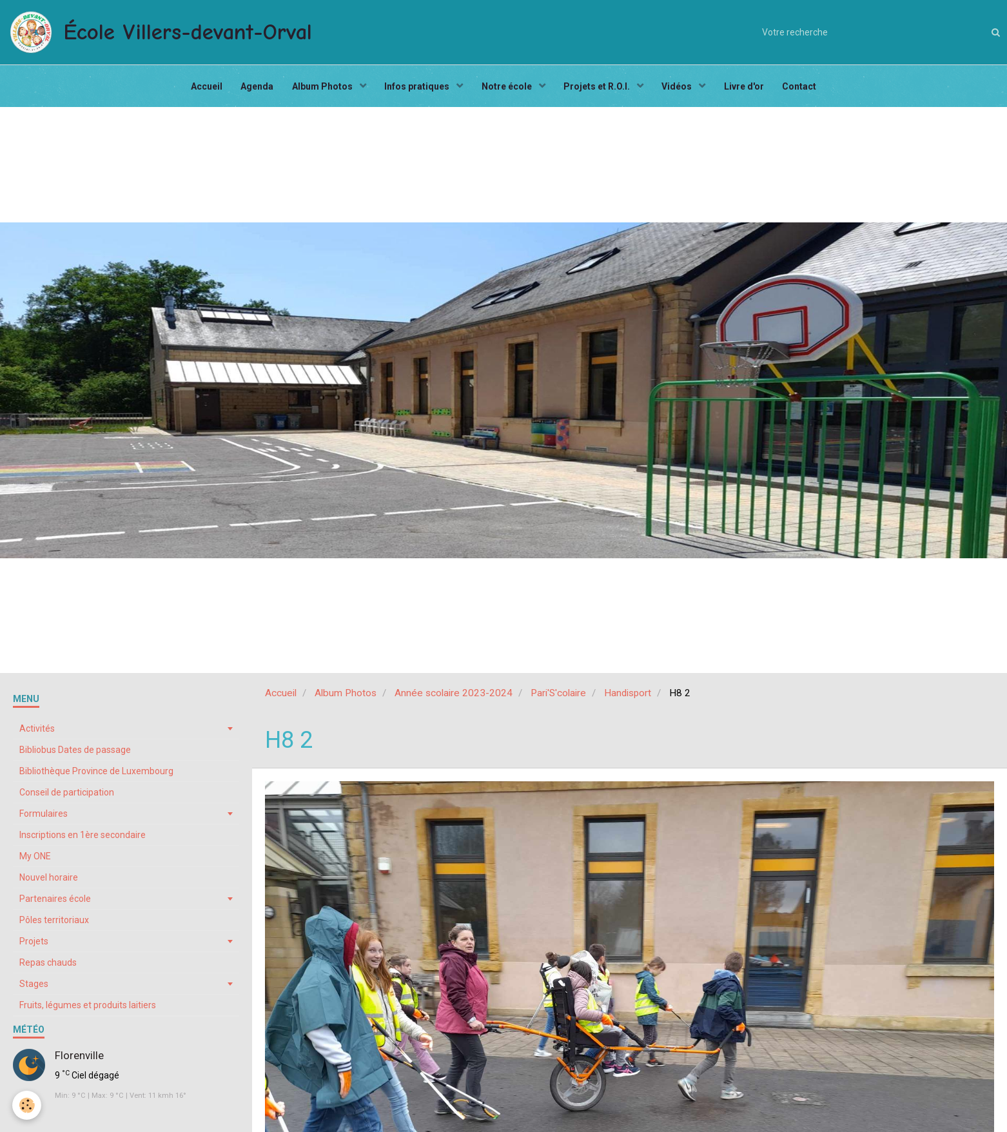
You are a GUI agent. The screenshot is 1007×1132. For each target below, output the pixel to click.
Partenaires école (55, 902)
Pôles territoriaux (54, 923)
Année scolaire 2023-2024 (454, 696)
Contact (804, 88)
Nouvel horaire (48, 880)
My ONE (35, 859)
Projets (33, 944)
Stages (33, 987)
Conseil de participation (66, 795)
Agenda (254, 88)
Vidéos (680, 88)
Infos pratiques (417, 88)
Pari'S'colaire (558, 696)
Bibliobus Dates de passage (75, 753)
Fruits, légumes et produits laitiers (87, 1008)
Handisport (627, 696)
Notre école (508, 88)
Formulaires (43, 817)
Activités (37, 732)
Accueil (203, 88)
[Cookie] (27, 1105)
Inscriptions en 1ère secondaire (82, 838)
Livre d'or (747, 88)
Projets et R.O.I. (599, 88)
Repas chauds (48, 966)
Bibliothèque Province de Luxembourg (96, 774)
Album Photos (321, 88)
